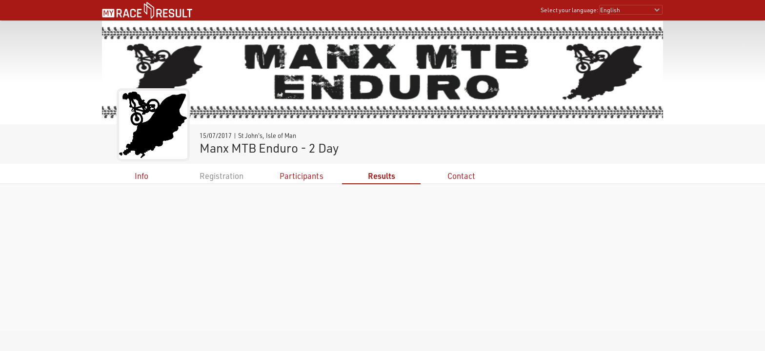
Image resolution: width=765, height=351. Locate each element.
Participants (301, 176)
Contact (461, 176)
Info (141, 176)
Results (381, 176)
